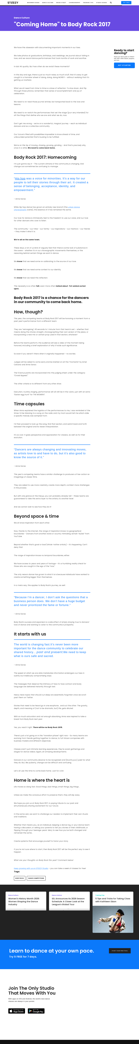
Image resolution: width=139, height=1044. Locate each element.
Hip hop (20, 178)
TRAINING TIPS (88, 2)
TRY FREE (126, 2)
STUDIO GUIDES (101, 2)
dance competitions (36, 878)
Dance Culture (47, 2)
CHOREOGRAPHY (74, 2)
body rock (19, 878)
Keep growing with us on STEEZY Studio (31, 868)
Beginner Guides (33, 2)
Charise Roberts (22, 33)
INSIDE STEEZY (61, 2)
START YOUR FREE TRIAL (120, 950)
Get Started (124, 65)
